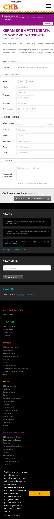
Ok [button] (39, 494)
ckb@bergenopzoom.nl (25, 295)
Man (21, 82)
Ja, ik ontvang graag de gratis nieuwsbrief (20, 193)
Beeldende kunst (11, 16)
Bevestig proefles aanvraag (33, 199)
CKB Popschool (13, 310)
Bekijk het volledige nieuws (15, 250)
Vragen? (8, 289)
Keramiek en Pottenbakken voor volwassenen (24, 17)
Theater (8, 322)
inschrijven (12, 277)
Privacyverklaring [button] (12, 515)
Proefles (7, 19)
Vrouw (30, 82)
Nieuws (7, 214)
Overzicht (48, 23)
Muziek (7, 342)
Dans (6, 381)
